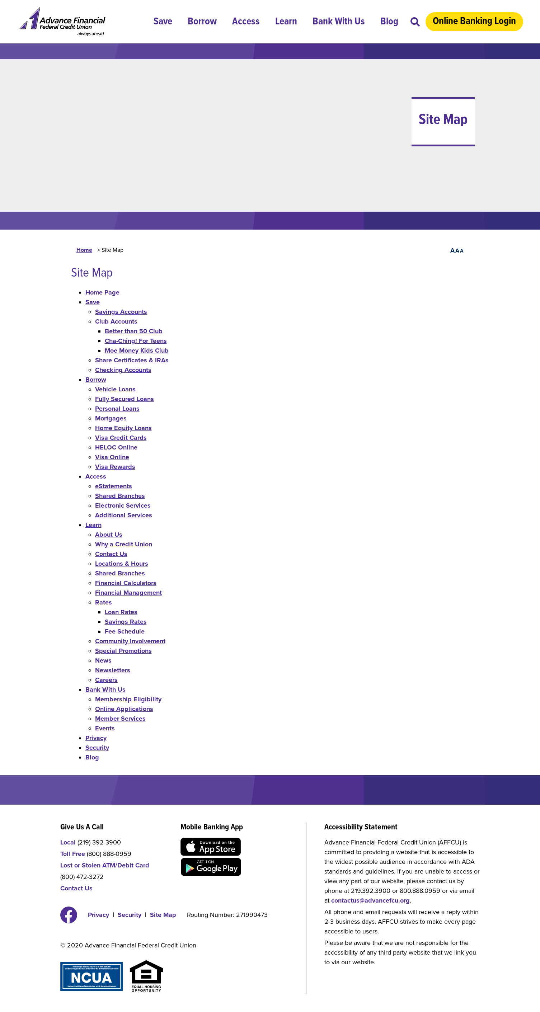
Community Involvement (130, 641)
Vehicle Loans (115, 389)
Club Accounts (116, 321)
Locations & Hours (121, 564)
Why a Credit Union (123, 544)
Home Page (102, 292)
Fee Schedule (125, 631)
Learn (286, 21)
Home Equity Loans (123, 428)
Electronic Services (123, 505)
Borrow (202, 21)
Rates (103, 602)
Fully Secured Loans (124, 399)
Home (84, 250)
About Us (108, 534)
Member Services (120, 718)
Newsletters (112, 670)
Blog (389, 21)
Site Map (163, 915)
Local (68, 842)
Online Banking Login (474, 21)
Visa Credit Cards (121, 438)
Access (246, 21)
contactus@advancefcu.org (370, 900)
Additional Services (123, 515)
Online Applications (124, 709)
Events (105, 728)
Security (97, 748)
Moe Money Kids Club (137, 350)
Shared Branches (120, 496)
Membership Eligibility (128, 699)
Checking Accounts (123, 370)
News (103, 660)
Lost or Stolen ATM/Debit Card (104, 865)
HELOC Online (116, 447)
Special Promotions (123, 651)
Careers (106, 680)
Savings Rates (126, 622)
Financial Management (128, 593)
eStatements (113, 486)
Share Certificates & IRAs (132, 360)
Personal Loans (117, 409)
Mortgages (111, 418)
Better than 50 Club (134, 331)
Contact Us (111, 554)
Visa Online (112, 457)
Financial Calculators (125, 583)
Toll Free (72, 854)
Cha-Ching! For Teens (136, 341)
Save (163, 21)
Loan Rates (121, 612)
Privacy (96, 738)
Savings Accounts (121, 312)
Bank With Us (339, 21)
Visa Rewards (115, 467)
